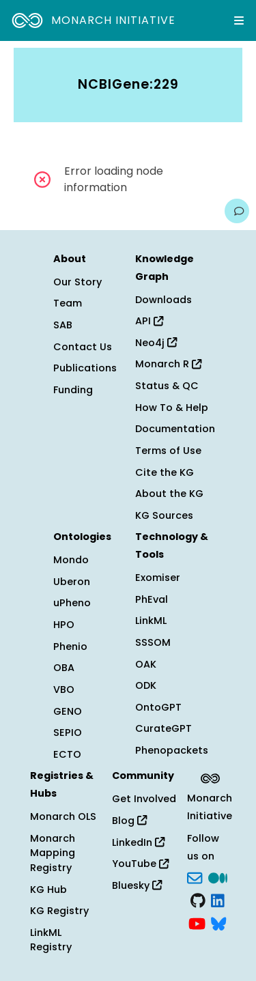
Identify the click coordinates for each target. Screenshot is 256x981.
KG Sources (164, 515)
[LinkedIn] (218, 900)
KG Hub (48, 889)
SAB (62, 325)
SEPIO (67, 732)
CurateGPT (163, 728)
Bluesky (137, 885)
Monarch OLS (63, 816)
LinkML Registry (51, 940)
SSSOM (153, 642)
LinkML (151, 620)
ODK (145, 685)
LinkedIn (138, 842)
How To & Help (171, 407)
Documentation (175, 429)
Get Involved (144, 799)
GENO (67, 711)
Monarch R (168, 364)
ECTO (67, 754)
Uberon (71, 581)
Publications (85, 368)
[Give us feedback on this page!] (237, 211)
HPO (63, 624)
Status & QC (167, 386)
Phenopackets (171, 750)
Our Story (77, 282)
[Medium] (217, 876)
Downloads (163, 300)
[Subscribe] (194, 876)
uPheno (72, 603)
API (149, 321)
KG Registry (59, 911)
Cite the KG (164, 472)
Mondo (71, 560)
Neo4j (156, 343)
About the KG (169, 493)
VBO (63, 689)
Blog (129, 820)
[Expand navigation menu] (239, 20)
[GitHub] (197, 900)
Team (67, 303)
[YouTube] (196, 922)
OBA (63, 667)
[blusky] (218, 922)
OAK (145, 664)
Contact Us (82, 347)
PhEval (151, 599)
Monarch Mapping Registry (52, 853)
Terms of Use (168, 450)
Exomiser (157, 577)
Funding (73, 390)
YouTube (140, 863)
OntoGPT (158, 707)
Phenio (70, 646)
